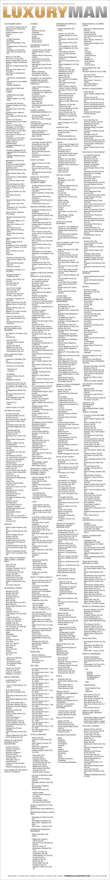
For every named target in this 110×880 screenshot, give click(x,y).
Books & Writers (11, 677)
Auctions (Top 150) (64, 389)
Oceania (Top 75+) (39, 770)
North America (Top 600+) (67, 365)
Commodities (62, 397)
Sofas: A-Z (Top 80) (65, 99)
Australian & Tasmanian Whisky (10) (92, 612)
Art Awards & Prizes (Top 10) (16, 383)
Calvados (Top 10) (12, 612)
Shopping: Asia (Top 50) (92, 256)
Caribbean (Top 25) (64, 663)
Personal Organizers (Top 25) (42, 386)
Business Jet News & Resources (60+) (13, 753)
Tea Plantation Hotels (14, 663)
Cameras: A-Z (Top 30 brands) (42, 301)
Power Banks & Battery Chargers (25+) (40, 396)
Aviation (8, 524)
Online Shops (36, 634)
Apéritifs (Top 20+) (12, 593)
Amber (60, 142)
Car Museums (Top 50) (14, 455)
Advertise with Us (12, 327)
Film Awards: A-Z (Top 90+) (67, 480)
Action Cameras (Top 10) (40, 279)
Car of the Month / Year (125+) (16, 457)
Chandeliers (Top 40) (40, 853)
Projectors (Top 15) (38, 400)
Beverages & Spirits (13, 588)
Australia (88, 52)
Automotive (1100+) (12, 410)
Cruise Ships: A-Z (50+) (92, 444)
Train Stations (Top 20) (92, 499)
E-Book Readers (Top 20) (15, 721)
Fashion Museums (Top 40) (41, 222)
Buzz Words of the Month (16, 770)
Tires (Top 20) (10, 521)
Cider (8, 615)
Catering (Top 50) (38, 479)
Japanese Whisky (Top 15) (93, 626)
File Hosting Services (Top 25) (94, 182)
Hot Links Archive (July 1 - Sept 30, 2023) (41, 712)
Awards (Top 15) (89, 426)
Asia (33, 29)
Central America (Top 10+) (67, 325)
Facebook (35, 179)
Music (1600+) (61, 575)
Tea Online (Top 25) (13, 661)
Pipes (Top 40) (37, 103)
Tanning (35, 647)
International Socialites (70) (41, 821)
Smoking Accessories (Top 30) (42, 105)
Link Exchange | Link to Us (67, 242)
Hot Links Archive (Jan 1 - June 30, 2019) (41, 676)
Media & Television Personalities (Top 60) (39, 72)
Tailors (85, 363)
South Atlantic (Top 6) (65, 370)
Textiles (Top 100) (65, 106)
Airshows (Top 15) (12, 538)
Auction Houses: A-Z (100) (15, 407)
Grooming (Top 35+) (39, 612)
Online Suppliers (11, 636)
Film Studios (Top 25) (65, 497)
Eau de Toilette (38, 605)
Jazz (59, 605)
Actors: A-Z (62, 475)
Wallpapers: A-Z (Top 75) (67, 114)
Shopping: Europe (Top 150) (94, 257)
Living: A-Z (11, 371)
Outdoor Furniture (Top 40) (68, 88)
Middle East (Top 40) (13, 576)
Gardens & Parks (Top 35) (93, 453)
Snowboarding (89, 341)
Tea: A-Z (9, 654)
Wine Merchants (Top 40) (93, 702)
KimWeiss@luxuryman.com (77, 876)
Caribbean (35, 32)
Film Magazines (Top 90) (66, 488)
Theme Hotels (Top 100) (40, 789)
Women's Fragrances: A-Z (42, 609)
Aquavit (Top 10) (11, 595)
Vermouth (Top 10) (12, 670)
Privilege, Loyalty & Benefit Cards (65, 698)
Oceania (88, 63)
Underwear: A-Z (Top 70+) (41, 262)
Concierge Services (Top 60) (42, 142)
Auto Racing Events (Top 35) (16, 419)
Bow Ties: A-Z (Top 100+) (15, 58)
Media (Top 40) (63, 613)
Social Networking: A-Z (66, 236)
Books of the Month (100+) (15, 703)
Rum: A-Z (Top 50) (12, 643)
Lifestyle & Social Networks (64, 222)
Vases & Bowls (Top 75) (67, 112)
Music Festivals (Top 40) (67, 637)
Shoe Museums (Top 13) (66, 570)
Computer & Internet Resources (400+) (39, 311)
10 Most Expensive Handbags (13, 40)
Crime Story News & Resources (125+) (13, 718)
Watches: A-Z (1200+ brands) (16, 311)
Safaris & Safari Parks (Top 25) (95, 484)
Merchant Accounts (64, 433)
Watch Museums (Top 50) (67, 572)
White (87, 682)
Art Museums (10, 337)
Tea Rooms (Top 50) (13, 585)
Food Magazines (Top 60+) (67, 334)
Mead (8, 632)
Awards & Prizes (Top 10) (15, 376)
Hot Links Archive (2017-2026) (94, 195)
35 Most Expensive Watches (94, 566)
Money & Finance (63, 386)
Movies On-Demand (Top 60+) (94, 209)
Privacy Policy (62, 691)
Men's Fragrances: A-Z (41, 607)
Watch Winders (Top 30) (92, 601)
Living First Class (64, 132)
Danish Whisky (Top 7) (92, 617)
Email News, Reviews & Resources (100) (92, 177)
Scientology (62, 753)
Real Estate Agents (65, 718)
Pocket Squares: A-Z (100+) (15, 186)
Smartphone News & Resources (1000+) (39, 425)
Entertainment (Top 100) (40, 144)
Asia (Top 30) (62, 660)
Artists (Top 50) (64, 608)
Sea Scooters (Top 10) (13, 504)
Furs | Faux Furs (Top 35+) (41, 231)
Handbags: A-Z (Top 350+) (16, 50)
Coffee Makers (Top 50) (41, 505)
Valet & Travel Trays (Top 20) (16, 302)
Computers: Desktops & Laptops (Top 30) (40, 314)
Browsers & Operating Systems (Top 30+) (91, 165)
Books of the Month (13, 740)
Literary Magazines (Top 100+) (16, 735)
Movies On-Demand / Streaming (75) (65, 512)
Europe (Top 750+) (64, 328)
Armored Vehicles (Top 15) (15, 415)
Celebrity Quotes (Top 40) (67, 711)
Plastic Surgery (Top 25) (40, 636)
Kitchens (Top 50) (65, 68)
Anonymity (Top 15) (91, 120)
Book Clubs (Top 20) (13, 690)
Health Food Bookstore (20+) (42, 628)
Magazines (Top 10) (13, 380)
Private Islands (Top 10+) (40, 203)
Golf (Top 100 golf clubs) (92, 314)
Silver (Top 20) (63, 172)
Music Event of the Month (67, 636)
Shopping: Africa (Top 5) (92, 254)
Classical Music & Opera (66, 579)
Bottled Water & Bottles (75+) (16, 606)
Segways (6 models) (13, 506)
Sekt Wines (89, 691)
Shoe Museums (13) (14, 228)
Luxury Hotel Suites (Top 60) (68, 269)
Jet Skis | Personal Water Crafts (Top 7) (14, 484)
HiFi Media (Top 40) (39, 348)
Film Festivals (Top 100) (66, 484)
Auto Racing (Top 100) (92, 292)
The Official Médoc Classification (93, 678)
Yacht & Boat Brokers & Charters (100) (92, 759)
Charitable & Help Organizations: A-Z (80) (92, 541)
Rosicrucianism (63, 751)
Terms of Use (88, 403)
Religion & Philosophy (66, 735)
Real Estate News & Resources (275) (65, 731)
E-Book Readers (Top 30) (41, 330)
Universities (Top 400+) (92, 529)
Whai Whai (61, 218)
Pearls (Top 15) (63, 168)
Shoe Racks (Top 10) (66, 95)
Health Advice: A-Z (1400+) (41, 619)
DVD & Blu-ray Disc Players (41, 326)
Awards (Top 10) (11, 434)
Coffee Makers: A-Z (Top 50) (42, 855)
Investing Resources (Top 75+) (68, 428)
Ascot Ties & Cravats (14, 288)
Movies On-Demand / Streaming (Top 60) (39, 148)
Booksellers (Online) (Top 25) (16, 704)
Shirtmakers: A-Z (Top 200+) (16, 207)
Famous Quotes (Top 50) (66, 713)
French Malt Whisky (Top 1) (93, 619)
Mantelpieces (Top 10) (66, 71)
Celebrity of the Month (41, 78)
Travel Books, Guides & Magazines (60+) (92, 505)
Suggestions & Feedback (93, 361)
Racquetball (88, 334)
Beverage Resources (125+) (16, 602)
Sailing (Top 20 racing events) (94, 338)
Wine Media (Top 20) (65, 381)
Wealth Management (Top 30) (68, 453)
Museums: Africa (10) (65, 543)
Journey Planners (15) (91, 466)
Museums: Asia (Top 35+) (67, 545)
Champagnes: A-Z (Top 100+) (16, 613)
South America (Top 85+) (41, 772)
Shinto (60, 755)
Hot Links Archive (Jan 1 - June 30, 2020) (41, 684)
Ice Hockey (88, 323)
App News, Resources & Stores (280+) (40, 285)
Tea (33, 557)
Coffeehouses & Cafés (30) (42, 510)
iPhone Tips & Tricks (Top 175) (94, 204)
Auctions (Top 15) (12, 417)
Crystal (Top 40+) (39, 857)
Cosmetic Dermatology (40, 589)
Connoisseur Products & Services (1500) (40, 116)
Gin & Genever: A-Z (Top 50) (16, 627)
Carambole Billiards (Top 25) (68, 186)
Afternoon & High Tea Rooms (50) (14, 658)
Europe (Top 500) (12, 574)
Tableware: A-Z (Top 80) (67, 104)
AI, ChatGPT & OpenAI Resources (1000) (92, 156)
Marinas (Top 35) (90, 740)
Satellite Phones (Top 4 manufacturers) (40, 407)
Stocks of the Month (91, 359)
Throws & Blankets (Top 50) (68, 108)
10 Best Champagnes (91, 657)
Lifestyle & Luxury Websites (67, 228)
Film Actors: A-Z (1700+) (66, 472)
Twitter (86, 518)
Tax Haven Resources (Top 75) (95, 398)
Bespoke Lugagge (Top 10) (16, 150)
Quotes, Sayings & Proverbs (64, 707)
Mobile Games (63, 200)
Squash (86, 349)
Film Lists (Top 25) (64, 486)
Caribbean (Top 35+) (65, 319)
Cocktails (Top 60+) (12, 617)
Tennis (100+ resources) (92, 350)
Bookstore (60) (89, 389)
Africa (34, 27)
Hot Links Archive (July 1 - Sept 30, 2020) (41, 687)
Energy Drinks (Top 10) (14, 625)
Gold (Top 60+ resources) (67, 155)
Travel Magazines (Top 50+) (67, 372)
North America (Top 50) (66, 724)
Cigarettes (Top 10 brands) (41, 90)
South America (37, 42)
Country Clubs (37, 126)
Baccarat (61, 178)
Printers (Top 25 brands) (40, 399)
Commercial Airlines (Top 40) (16, 545)
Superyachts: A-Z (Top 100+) (94, 756)
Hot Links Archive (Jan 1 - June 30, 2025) (41, 723)
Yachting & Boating (90, 726)
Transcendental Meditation (67, 762)
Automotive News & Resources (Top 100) (13, 431)
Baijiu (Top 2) (10, 599)
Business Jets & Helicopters (11, 743)
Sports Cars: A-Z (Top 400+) (15, 515)
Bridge (60, 184)
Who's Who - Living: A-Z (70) (42, 826)
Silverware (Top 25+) (66, 97)
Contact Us (36, 122)
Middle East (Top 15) (65, 723)
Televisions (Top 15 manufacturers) (38, 446)
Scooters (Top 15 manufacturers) (12, 502)
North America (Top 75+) (15, 349)
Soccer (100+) (89, 343)
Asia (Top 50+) (12, 340)
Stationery (9, 254)
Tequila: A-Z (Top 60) (13, 668)
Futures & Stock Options (66, 422)
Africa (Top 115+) (39, 755)
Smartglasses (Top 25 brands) (16, 245)
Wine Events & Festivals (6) (93, 698)
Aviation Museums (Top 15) (15, 540)
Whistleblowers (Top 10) (66, 379)
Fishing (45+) (88, 308)
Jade (59, 157)
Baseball (87, 295)
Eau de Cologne (38, 603)
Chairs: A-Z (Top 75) (40, 852)
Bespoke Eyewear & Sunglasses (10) (14, 275)
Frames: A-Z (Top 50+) (14, 120)
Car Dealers (10, 450)
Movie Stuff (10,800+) (65, 457)
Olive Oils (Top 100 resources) (42, 540)
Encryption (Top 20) (91, 134)
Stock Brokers (63, 443)
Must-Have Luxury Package (41, 119)
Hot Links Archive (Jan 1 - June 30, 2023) (41, 709)
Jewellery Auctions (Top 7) (67, 161)
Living (9, 404)
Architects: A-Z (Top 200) (15, 366)
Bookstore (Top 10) (64, 679)
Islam (60, 747)
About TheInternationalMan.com (67, 135)
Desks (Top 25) (38, 861)
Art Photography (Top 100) (15, 397)
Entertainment (37, 139)
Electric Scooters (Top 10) (15, 465)
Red (86, 669)
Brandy (8, 608)
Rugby (86, 336)
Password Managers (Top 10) (94, 140)
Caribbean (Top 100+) (40, 761)
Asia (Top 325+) (38, 757)
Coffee (34, 502)
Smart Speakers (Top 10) (40, 417)
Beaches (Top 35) (90, 428)
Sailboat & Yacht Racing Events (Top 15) (92, 752)
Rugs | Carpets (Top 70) (67, 93)
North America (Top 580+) (42, 768)
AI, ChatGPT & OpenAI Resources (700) (40, 282)
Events (9, 378)
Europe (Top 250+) (13, 345)
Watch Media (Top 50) (65, 377)
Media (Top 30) (89, 742)
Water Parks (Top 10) (91, 515)
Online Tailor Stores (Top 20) (94, 372)
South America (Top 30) (14, 579)
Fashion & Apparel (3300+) (41, 207)
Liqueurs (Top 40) (12, 628)
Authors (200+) (11, 682)
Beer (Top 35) (10, 600)
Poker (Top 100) (63, 202)
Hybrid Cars (10, 481)
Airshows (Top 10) (12, 747)
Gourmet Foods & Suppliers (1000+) (38, 473)
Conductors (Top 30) (65, 592)
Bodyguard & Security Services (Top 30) (91, 124)
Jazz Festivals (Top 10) (66, 610)
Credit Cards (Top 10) (65, 399)
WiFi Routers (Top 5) (39, 465)
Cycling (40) (88, 305)
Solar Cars (9, 514)
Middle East (36, 38)
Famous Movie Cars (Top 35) (16, 470)
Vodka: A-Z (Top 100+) (14, 672)
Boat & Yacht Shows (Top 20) (94, 731)
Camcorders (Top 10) (39, 299)
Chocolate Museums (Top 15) (68, 534)
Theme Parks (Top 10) (92, 497)
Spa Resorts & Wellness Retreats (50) (40, 644)
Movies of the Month (65, 510)
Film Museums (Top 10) (66, 490)
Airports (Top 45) (90, 424)
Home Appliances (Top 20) (68, 46)
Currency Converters (65, 410)
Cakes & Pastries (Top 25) (41, 477)
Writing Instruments (12, 313)
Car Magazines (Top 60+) (67, 317)
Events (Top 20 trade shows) (68, 153)
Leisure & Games (63, 175)
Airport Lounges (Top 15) (14, 534)
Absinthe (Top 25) (12, 591)
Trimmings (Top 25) (65, 110)
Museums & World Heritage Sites (64, 526)
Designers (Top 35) (39, 859)
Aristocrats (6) (89, 92)
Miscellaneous (63, 435)
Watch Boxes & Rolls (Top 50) (94, 586)
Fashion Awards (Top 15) (40, 213)
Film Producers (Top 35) (66, 492)
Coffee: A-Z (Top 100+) (14, 619)
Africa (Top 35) (63, 658)
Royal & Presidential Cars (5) (94, 103)
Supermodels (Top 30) (39, 257)
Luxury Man (61, 296)
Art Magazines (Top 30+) (66, 306)
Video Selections (90, 561)
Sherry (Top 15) (11, 649)
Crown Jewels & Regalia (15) (68, 144)
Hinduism (61, 745)
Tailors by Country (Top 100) (94, 381)
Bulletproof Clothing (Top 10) (94, 370)
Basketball (87, 297)
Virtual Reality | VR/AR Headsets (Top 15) (40, 463)
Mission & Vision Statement (67, 130)
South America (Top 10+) (15, 351)
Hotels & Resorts (38, 734)
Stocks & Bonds (63, 448)
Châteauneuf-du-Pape (94, 675)
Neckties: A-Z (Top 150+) (14, 166)
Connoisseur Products (41, 112)
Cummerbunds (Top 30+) (14, 103)
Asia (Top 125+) (63, 308)
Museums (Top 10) (64, 615)
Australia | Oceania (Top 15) (15, 568)
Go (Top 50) (62, 193)
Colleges (87, 523)
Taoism (60, 757)
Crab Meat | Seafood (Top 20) (42, 517)
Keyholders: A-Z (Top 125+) (15, 138)
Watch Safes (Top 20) (91, 599)
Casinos (34, 24)
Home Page (35, 652)
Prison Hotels (37, 798)
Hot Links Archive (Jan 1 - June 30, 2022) (41, 702)
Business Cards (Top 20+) (16, 257)
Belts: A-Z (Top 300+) (13, 57)
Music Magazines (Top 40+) (67, 363)
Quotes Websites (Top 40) (67, 714)
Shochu (8, 651)
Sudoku (60, 209)
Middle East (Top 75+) (65, 359)
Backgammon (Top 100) (66, 180)
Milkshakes (10, 634)
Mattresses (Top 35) (65, 73)
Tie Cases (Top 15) (12, 283)
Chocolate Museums (40, 495)
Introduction (62, 127)
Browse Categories (38, 655)
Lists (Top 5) (36, 239)
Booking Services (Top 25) (93, 430)
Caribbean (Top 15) (12, 570)
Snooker (61, 208)
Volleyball (87, 352)
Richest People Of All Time (94, 71)
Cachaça (9, 610)
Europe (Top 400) (64, 667)
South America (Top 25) (66, 673)
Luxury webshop (63, 298)
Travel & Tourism (90, 412)
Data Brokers (62, 411)
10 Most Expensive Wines (93, 659)
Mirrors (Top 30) (64, 77)
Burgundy (90, 674)
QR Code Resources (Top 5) (94, 218)
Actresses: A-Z (64, 477)
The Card (86, 406)
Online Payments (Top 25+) (67, 437)
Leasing (60, 430)
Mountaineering (89, 330)
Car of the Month (12, 772)
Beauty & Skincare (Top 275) (42, 580)
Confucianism (62, 744)
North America (37, 40)
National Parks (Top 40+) (92, 475)
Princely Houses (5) (91, 97)
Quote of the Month (65, 704)
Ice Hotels (36, 796)
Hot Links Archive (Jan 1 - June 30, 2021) (41, 694)
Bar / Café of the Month (15, 558)
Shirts (8, 197)
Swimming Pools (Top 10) (93, 495)
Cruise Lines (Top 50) (91, 442)
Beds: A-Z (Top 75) (39, 846)
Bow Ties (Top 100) (13, 290)
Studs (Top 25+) (12, 209)
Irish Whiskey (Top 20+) (92, 624)
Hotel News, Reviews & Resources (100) (40, 747)
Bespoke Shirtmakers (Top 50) (94, 366)
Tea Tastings (11, 665)
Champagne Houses (39, 80)
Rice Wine (9, 641)
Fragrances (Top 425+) (40, 600)
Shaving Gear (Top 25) (40, 641)
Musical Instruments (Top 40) (68, 620)
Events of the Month (40, 177)
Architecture (11, 374)
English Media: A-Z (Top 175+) (68, 326)
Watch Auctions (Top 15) (92, 577)
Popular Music (63, 624)
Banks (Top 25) (63, 391)
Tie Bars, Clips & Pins (14, 295)
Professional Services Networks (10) (65, 440)
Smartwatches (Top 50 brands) (94, 575)
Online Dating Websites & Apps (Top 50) (41, 135)
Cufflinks (9, 92)
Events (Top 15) (11, 468)
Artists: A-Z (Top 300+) (14, 399)
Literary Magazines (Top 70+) (68, 346)
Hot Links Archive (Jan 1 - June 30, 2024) (41, 716)
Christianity (62, 742)
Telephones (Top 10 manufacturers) (39, 443)
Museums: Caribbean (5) (66, 550)
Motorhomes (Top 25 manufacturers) (13, 494)
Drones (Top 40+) (38, 324)
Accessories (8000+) (13, 24)
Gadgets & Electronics (41, 276)
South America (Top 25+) (66, 368)
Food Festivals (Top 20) (40, 526)
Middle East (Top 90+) (40, 766)
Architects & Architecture (14, 363)
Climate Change (37, 110)
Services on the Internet (93, 152)
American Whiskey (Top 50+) (94, 609)
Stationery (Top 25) (13, 266)
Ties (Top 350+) (11, 285)
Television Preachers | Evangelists (65, 759)
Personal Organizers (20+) (15, 184)
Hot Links (35, 658)
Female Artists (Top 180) (67, 632)
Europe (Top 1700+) (40, 764)
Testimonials (88, 405)
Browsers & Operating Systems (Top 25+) (39, 296)
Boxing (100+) (89, 301)
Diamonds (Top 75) (64, 149)
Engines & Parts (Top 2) (14, 466)
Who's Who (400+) (89, 638)
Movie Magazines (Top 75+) (67, 361)
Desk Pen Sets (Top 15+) (15, 316)
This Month (36, 662)
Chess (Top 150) (63, 187)
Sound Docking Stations (40, 431)
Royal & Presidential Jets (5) (16, 551)
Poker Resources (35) (65, 688)
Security (86, 117)
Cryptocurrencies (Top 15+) (67, 402)
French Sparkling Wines (93, 688)
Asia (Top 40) (10, 566)
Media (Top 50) (63, 432)
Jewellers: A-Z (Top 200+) (67, 159)
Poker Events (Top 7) (65, 684)
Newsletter (61, 651)
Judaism (61, 749)
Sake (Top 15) (11, 645)
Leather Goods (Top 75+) (14, 140)
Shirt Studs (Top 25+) (13, 195)
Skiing (86, 339)
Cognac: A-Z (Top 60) (13, 621)
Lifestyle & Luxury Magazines (68, 227)
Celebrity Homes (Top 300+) (42, 50)
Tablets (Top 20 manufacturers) (37, 437)
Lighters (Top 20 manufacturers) (11, 142)
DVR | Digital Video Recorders (42, 328)
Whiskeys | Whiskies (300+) (93, 606)
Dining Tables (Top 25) (40, 863)
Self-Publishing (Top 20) (14, 737)
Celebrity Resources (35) (40, 59)
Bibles (60, 738)
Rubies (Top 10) (63, 170)
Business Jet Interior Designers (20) (13, 749)
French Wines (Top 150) (92, 666)
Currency (61, 408)
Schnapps (9, 647)
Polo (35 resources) (91, 332)
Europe (34, 36)
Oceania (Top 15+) (64, 366)
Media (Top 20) (64, 75)
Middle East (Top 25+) (14, 347)
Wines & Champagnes (91, 654)
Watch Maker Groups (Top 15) (94, 590)
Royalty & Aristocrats (92, 89)
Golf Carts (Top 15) (12, 476)
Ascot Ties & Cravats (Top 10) (16, 27)
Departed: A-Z (12, 369)
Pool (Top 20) (62, 204)
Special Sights (89, 493)
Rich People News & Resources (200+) (91, 84)
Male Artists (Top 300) (66, 634)
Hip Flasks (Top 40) (12, 132)
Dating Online (37, 127)
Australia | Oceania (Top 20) (67, 662)
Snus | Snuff (36, 107)
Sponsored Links (38, 660)
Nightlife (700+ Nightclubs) (62, 654)
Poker (59, 676)
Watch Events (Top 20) (92, 588)
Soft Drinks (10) (11, 653)
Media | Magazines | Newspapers (64, 300)
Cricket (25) (88, 303)
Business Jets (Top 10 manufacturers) (13, 757)
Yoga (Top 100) (37, 648)
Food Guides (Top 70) (39, 528)
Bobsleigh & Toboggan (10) (93, 299)
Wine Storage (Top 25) (66, 119)
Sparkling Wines (89, 685)
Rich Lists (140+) (90, 75)
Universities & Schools (92, 520)
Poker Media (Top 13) (65, 686)
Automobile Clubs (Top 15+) (15, 425)
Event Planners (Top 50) (40, 146)
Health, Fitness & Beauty (41, 577)
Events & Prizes (37, 160)
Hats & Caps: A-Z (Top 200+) (16, 131)
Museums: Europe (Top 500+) (68, 556)
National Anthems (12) (65, 622)
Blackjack (61, 182)
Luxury (59, 246)
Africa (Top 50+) (63, 304)
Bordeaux (90, 672)
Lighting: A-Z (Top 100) (66, 70)
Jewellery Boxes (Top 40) (66, 163)
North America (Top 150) (14, 577)
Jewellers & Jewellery (66, 139)
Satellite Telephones (14, 85)
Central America (37, 34)
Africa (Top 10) (11, 564)
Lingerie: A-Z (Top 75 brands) (42, 237)
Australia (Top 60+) (39, 759)
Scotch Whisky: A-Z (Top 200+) (95, 630)
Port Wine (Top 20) (12, 640)
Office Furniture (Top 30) (67, 86)
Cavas (87, 690)
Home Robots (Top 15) (66, 52)
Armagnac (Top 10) (12, 597)
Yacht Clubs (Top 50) (91, 769)
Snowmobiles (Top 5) (13, 512)
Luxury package (67, 282)
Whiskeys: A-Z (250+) (13, 674)
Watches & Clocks (90, 563)
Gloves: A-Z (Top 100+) (14, 125)
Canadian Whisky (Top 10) (93, 615)
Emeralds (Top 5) (64, 151)
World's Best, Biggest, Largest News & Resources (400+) (94, 718)
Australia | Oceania (38, 31)
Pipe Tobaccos (37, 101)
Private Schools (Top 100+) (93, 527)
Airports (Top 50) (11, 536)
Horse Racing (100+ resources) (91, 316)
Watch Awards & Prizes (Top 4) (95, 579)
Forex (60, 420)
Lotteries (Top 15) (64, 195)
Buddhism (61, 740)
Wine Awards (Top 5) (91, 696)
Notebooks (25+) (12, 168)
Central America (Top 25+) (42, 763)
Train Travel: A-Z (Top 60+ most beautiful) (93, 501)
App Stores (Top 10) (91, 159)
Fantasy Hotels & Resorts (42, 794)
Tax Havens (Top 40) (91, 400)
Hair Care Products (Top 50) (42, 614)
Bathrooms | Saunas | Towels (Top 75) (40, 840)
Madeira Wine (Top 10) (14, 630)
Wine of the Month (90, 711)
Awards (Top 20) (37, 738)
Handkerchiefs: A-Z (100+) (15, 129)
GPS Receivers (37, 341)
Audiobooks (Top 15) (13, 680)
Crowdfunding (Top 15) (66, 400)
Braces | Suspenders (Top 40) (16, 60)
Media (86, 328)
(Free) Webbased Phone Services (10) (92, 192)
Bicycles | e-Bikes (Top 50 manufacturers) (15, 443)
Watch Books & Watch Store (94, 585)
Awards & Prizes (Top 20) (67, 627)
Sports (85, 286)
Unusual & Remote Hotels (42, 802)
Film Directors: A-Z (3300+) (67, 482)
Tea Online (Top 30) (39, 565)
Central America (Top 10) (14, 572)
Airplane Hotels (38, 792)
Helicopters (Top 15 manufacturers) (12, 760)
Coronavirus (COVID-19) (41, 124)
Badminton (88, 293)
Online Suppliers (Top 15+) (93, 628)
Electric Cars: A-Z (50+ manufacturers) (14, 462)
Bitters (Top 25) (11, 604)
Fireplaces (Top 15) (39, 865)
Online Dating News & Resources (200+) (39, 131)
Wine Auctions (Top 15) (92, 695)
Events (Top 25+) (38, 332)
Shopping (86, 238)
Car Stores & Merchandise (15, 459)
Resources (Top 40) (39, 563)
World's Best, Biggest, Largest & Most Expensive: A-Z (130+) (94, 722)
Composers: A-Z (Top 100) (67, 587)
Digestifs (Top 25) (12, 623)
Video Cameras (37, 456)
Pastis (8, 638)
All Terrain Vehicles (12, 414)
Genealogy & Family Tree (41, 469)
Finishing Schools (90, 525)
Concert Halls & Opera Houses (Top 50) (66, 589)
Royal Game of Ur (64, 206)
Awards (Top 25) (89, 32)
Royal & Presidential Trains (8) (94, 106)
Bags (7, 36)
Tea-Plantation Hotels (40, 800)
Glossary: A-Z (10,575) (40, 470)
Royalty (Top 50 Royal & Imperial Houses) (92, 112)
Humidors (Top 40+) (39, 96)
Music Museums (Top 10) (66, 569)
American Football (90, 290)
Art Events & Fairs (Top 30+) (16, 385)
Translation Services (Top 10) (94, 229)
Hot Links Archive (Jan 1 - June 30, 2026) (41, 730)
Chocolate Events (39, 493)
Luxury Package (15, 164)
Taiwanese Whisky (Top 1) (93, 632)
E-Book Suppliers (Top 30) (15, 722)
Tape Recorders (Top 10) (40, 440)
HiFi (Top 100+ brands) (40, 346)
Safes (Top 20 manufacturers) (94, 142)
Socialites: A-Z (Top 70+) (40, 75)
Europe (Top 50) (63, 721)
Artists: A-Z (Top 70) (65, 582)
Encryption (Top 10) (91, 180)
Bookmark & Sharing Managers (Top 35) (91, 161)
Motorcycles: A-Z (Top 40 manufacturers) (14, 491)
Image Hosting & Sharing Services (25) (92, 197)
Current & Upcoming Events (41, 657)
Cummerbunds (12, 292)
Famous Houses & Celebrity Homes (38, 181)
